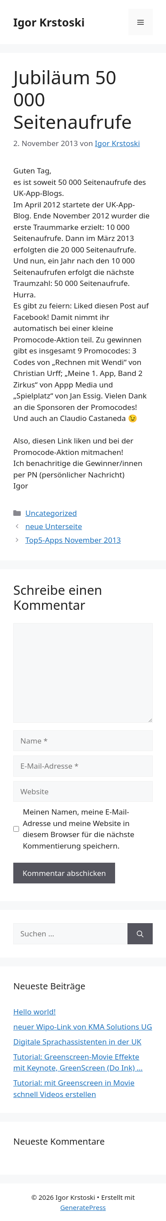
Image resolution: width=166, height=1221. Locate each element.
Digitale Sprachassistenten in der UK (77, 1042)
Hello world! (34, 1012)
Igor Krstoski (49, 22)
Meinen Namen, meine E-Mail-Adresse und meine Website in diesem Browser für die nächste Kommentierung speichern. (79, 829)
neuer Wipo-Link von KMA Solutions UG (82, 1027)
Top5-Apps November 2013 (73, 540)
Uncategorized (51, 513)
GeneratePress (83, 1207)
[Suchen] (140, 933)
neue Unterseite (53, 526)
